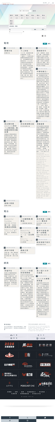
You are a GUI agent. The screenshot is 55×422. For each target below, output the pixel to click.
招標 (23, 392)
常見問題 (42, 392)
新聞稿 (9, 392)
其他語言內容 (37, 393)
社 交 (42, 335)
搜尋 (43, 29)
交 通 (15, 335)
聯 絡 (15, 338)
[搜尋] (49, 2)
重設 (35, 29)
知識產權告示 (32, 392)
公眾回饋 (42, 338)
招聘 (16, 392)
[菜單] (53, 2)
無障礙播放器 (25, 393)
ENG (44, 2)
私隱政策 (14, 393)
